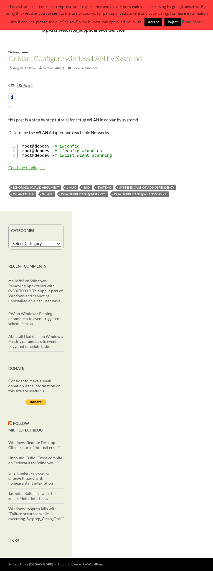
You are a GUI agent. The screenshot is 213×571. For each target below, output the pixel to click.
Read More (192, 21)
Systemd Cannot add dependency (146, 187)
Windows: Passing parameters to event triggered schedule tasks (33, 318)
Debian (13, 52)
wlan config (23, 194)
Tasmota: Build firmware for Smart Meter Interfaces (32, 496)
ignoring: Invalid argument (36, 187)
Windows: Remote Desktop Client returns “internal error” (34, 445)
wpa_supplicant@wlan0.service (140, 194)
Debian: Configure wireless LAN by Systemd (75, 58)
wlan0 (47, 194)
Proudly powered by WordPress (80, 564)
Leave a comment (84, 68)
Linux (25, 52)
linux (71, 187)
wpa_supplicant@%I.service (83, 194)
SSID (86, 187)
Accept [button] (153, 22)
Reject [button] (173, 22)
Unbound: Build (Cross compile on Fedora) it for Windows (35, 460)
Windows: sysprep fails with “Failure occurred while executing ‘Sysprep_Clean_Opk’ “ (36, 513)
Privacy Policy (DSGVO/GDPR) (30, 564)
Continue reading (26, 167)
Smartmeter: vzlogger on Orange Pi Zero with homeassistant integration (30, 478)
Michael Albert (53, 68)
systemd (104, 187)
